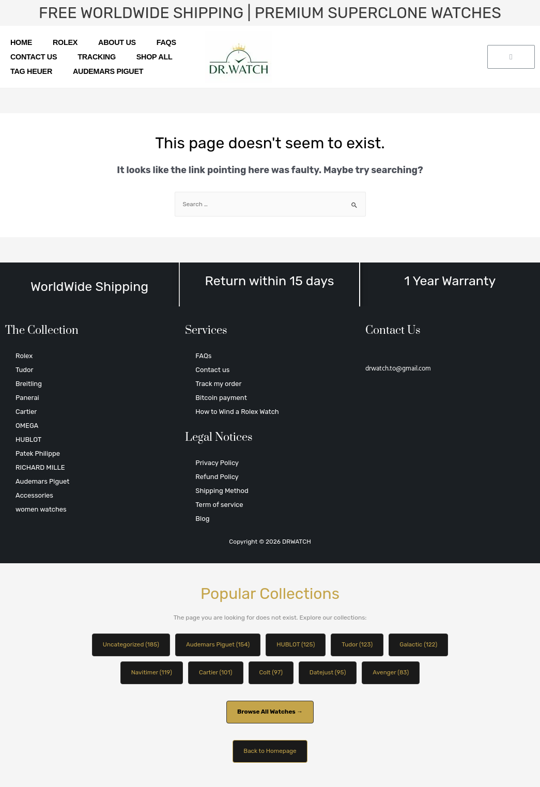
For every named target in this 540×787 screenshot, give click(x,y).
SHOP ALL (154, 57)
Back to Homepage (270, 752)
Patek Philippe (38, 453)
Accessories (34, 495)
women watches (41, 509)
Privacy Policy (217, 463)
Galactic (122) (421, 645)
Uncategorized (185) (129, 645)
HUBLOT (28, 439)
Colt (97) (271, 672)
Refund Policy (216, 477)
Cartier (26, 411)
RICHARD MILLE (40, 467)
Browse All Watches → (269, 712)
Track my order (218, 384)
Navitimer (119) (150, 672)
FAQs (166, 42)
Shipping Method (221, 491)
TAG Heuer (31, 71)
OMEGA (27, 425)
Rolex (65, 42)
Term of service (219, 504)
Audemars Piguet (108, 71)
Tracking (97, 57)
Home (21, 42)
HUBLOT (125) (296, 645)
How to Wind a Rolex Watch (237, 411)
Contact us (33, 57)
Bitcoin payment (220, 398)
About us (117, 42)
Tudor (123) (359, 645)
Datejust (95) (328, 672)
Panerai (27, 398)
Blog (202, 518)
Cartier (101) (215, 672)
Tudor (24, 370)
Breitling (29, 384)
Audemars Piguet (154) (217, 645)
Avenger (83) (392, 672)
